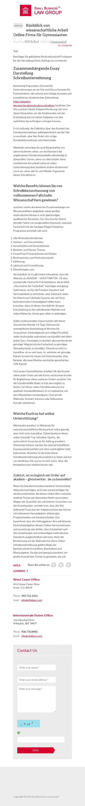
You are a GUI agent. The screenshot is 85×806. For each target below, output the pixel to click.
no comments (65, 45)
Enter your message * (30, 688)
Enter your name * (29, 667)
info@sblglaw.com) (31, 600)
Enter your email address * (33, 679)
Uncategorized (58, 42)
